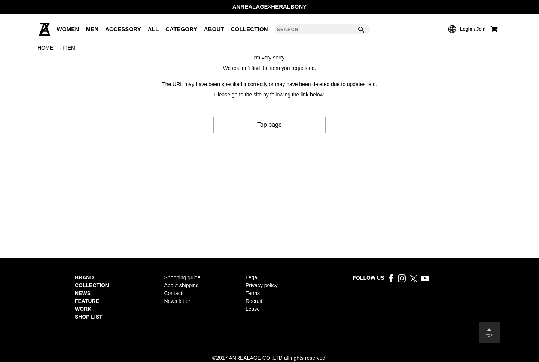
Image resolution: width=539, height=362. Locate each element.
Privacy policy (261, 285)
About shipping (181, 285)
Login (466, 29)
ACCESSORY (123, 29)
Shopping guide (182, 277)
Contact (173, 293)
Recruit (254, 301)
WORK (83, 309)
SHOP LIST (89, 317)
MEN (92, 29)
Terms (253, 293)
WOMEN (68, 29)
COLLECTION (249, 29)
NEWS (83, 293)
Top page (269, 125)
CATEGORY (181, 29)
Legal (252, 277)
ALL (153, 29)
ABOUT (214, 29)
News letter (177, 301)
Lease (253, 309)
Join (481, 29)
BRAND (84, 277)
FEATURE (87, 301)
